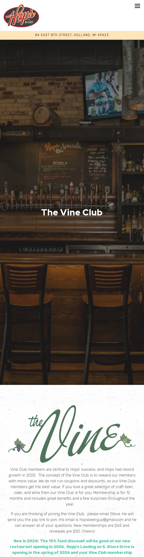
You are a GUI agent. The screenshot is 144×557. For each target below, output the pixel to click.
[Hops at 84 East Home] (21, 15)
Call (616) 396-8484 (72, 534)
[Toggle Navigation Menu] (137, 6)
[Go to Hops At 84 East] (72, 35)
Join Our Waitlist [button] (72, 552)
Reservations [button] (72, 543)
